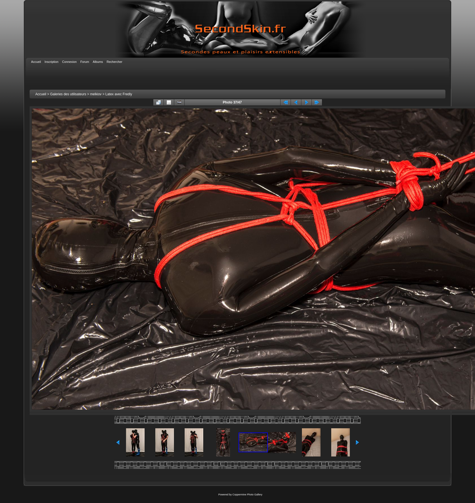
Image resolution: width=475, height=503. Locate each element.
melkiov (95, 94)
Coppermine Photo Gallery (247, 494)
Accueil (40, 94)
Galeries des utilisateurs (68, 94)
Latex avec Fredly (118, 94)
